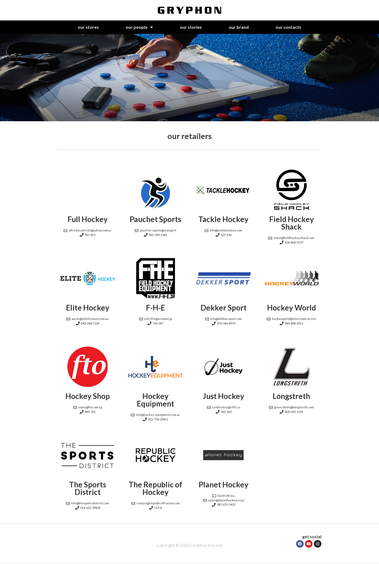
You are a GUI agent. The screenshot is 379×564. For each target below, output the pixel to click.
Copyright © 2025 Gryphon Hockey (189, 545)
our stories (191, 27)
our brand (239, 27)
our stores (88, 27)
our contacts (288, 27)
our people (139, 27)
